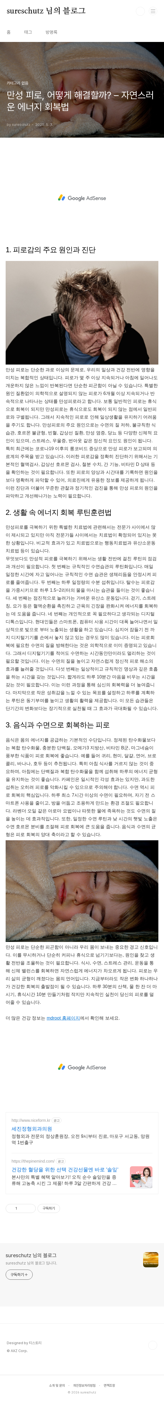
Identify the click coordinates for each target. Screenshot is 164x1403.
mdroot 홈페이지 (63, 1018)
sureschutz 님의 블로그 (46, 11)
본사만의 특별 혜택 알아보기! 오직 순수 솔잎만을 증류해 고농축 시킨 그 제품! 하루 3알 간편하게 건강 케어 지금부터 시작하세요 (64, 1181)
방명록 (51, 32)
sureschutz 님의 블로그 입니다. (31, 1263)
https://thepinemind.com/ (33, 1161)
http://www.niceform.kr (31, 1120)
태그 (28, 32)
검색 (140, 11)
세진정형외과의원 (32, 1129)
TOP (152, 1345)
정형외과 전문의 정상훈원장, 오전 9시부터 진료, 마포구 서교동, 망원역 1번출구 (81, 1139)
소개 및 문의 (57, 1386)
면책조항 (109, 1386)
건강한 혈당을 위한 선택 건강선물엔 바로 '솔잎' (65, 1169)
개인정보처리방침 (84, 1386)
